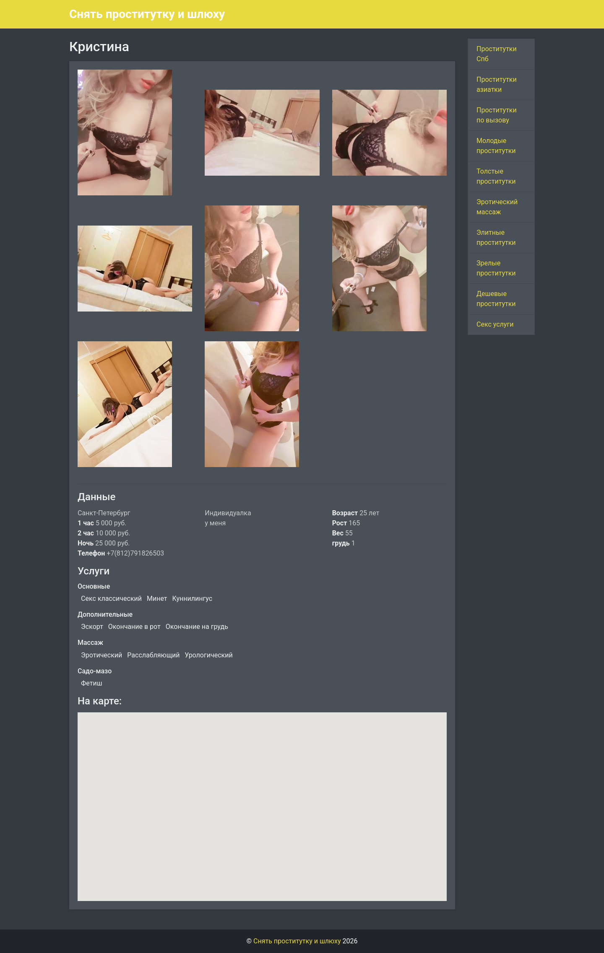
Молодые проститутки (496, 146)
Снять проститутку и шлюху (147, 14)
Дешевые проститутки (496, 299)
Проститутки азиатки (496, 84)
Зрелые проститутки (496, 268)
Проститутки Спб (496, 54)
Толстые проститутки (496, 176)
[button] (262, 799)
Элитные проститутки (496, 238)
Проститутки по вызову (496, 115)
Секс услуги (494, 324)
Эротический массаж (497, 207)
